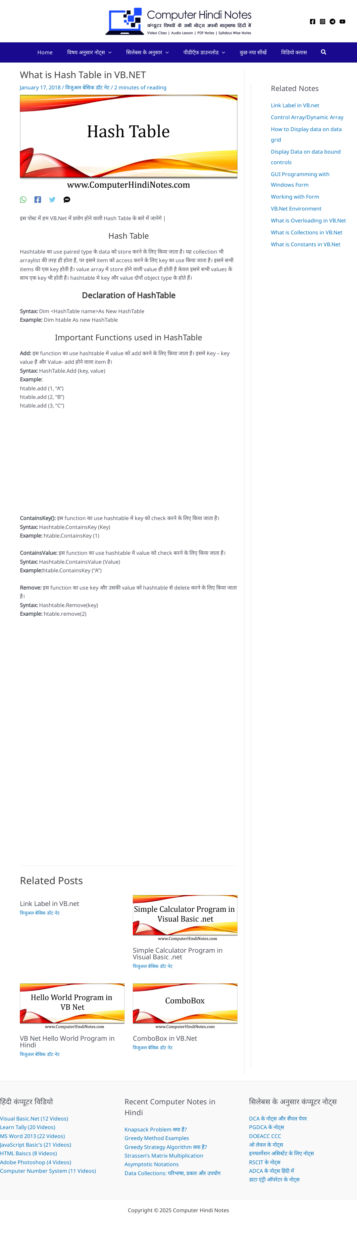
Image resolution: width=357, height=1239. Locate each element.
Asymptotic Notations (152, 1164)
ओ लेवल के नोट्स (266, 1144)
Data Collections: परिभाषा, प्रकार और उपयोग (173, 1173)
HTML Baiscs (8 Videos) (28, 1153)
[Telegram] (332, 21)
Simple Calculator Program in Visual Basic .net (178, 953)
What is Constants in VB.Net (305, 244)
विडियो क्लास (299, 52)
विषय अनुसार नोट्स (87, 52)
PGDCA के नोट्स (266, 1127)
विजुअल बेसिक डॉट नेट (87, 87)
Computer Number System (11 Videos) (48, 1170)
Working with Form (295, 196)
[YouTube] (342, 21)
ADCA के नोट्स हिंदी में (271, 1170)
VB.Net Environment (296, 208)
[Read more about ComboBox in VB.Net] (185, 1006)
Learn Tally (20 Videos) (27, 1127)
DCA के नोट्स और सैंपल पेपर (278, 1118)
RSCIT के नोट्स (264, 1162)
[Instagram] (323, 21)
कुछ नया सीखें (255, 52)
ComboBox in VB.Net (165, 1038)
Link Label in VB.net (49, 903)
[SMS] (67, 199)
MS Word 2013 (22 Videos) (32, 1136)
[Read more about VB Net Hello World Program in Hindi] (72, 1006)
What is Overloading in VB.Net (308, 220)
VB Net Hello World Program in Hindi (67, 1041)
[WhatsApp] (23, 199)
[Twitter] (52, 199)
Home (40, 52)
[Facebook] (313, 21)
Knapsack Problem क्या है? (156, 1129)
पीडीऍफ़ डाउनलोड (205, 52)
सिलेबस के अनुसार (146, 52)
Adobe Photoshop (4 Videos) (35, 1162)
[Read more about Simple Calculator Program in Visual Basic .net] (185, 918)
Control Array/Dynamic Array (307, 117)
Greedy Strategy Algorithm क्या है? (166, 1147)
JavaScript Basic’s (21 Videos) (35, 1144)
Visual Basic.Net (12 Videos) (34, 1118)
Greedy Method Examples (157, 1138)
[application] (105, 52)
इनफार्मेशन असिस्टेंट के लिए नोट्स (281, 1153)
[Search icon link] (329, 53)
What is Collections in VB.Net (306, 232)
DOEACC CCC (265, 1136)
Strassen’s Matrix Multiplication (164, 1155)
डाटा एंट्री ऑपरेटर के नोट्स (274, 1179)
